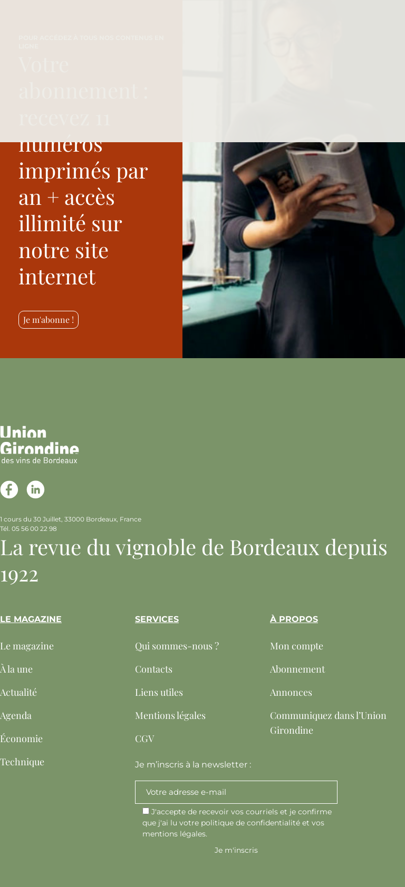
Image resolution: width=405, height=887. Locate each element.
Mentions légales (170, 715)
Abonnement (297, 669)
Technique (22, 761)
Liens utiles (159, 692)
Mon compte (296, 645)
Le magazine (27, 645)
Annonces (291, 692)
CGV (144, 738)
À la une (16, 669)
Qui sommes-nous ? (177, 645)
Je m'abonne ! (48, 319)
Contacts (153, 669)
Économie (21, 738)
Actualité (18, 692)
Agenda (16, 715)
